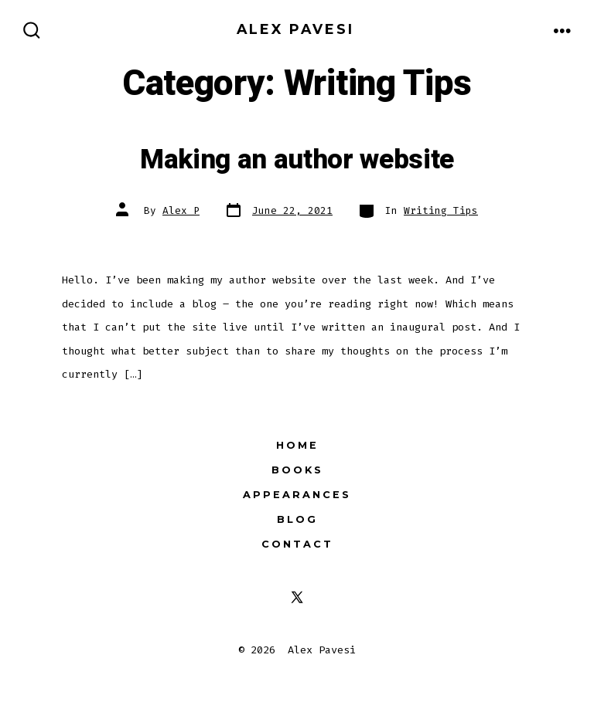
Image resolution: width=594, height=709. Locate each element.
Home (297, 445)
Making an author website (297, 160)
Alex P (181, 210)
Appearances (297, 494)
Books (297, 470)
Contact (297, 544)
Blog (297, 519)
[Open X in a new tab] (297, 597)
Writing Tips (441, 210)
